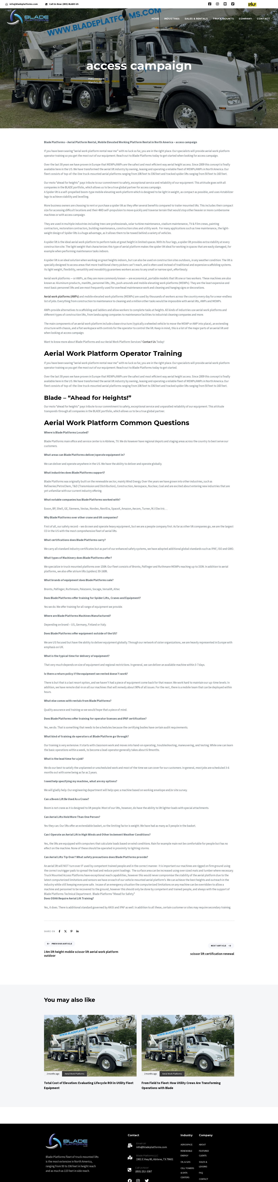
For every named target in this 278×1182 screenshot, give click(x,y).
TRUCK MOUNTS (223, 18)
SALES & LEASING (203, 1164)
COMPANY (245, 18)
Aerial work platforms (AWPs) (61, 296)
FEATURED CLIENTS (204, 1153)
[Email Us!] (152, 1146)
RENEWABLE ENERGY (186, 1153)
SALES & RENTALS (196, 18)
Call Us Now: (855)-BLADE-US (64, 4)
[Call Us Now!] (152, 1170)
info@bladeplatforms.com (24, 4)
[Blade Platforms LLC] (152, 1158)
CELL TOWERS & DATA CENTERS (187, 1173)
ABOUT (202, 1144)
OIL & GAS (185, 1161)
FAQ (201, 1172)
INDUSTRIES (172, 18)
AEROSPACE (186, 1144)
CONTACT (263, 18)
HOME (155, 18)
